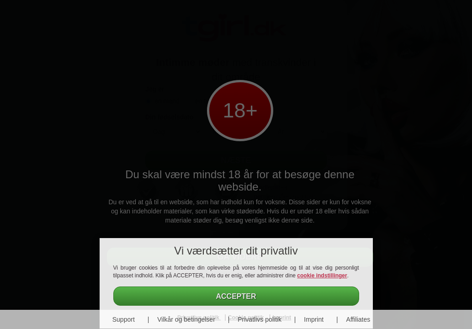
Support (123, 319)
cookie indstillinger (322, 275)
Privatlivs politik (259, 319)
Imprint (314, 319)
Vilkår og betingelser (186, 319)
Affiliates (358, 319)
